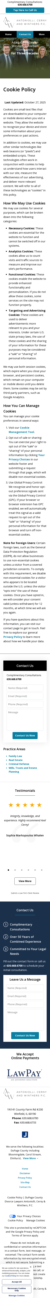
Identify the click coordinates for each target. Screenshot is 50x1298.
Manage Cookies (35, 1220)
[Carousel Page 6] (41, 870)
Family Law (15, 756)
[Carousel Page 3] (21, 870)
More (42, 34)
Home (8, 34)
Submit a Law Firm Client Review (25, 893)
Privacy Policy (12, 637)
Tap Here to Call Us (25, 10)
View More (25, 881)
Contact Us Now (25, 735)
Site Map (25, 1182)
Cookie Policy (15, 1220)
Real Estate (16, 760)
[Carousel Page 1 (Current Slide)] (8, 870)
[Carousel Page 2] (15, 870)
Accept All (17, 1281)
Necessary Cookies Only (17, 1289)
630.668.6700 (30, 1118)
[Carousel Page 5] (35, 870)
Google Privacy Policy (27, 1231)
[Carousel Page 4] (28, 870)
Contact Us (25, 34)
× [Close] (31, 1266)
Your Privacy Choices (25, 1216)
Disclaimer (25, 1173)
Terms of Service (21, 1235)
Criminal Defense (19, 764)
